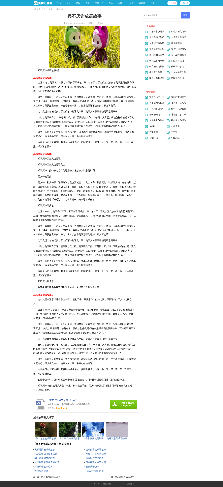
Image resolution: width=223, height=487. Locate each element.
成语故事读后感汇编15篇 (46, 462)
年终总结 (175, 138)
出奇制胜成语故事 (95, 458)
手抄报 (174, 132)
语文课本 (153, 132)
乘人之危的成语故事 (124, 477)
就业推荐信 (176, 43)
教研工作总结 (177, 66)
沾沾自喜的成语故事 (96, 449)
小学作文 (175, 126)
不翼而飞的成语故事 (96, 462)
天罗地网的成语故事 (44, 449)
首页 (58, 3)
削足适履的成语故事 (44, 458)
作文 (50, 9)
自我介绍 (153, 138)
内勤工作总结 (177, 61)
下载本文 (101, 23)
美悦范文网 (106, 484)
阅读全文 (92, 23)
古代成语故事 (41, 471)
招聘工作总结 (177, 78)
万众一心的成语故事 (96, 454)
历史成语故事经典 (43, 466)
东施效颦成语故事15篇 (45, 454)
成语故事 (59, 9)
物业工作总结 (155, 72)
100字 (152, 126)
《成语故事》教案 (95, 471)
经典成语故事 (92, 466)
